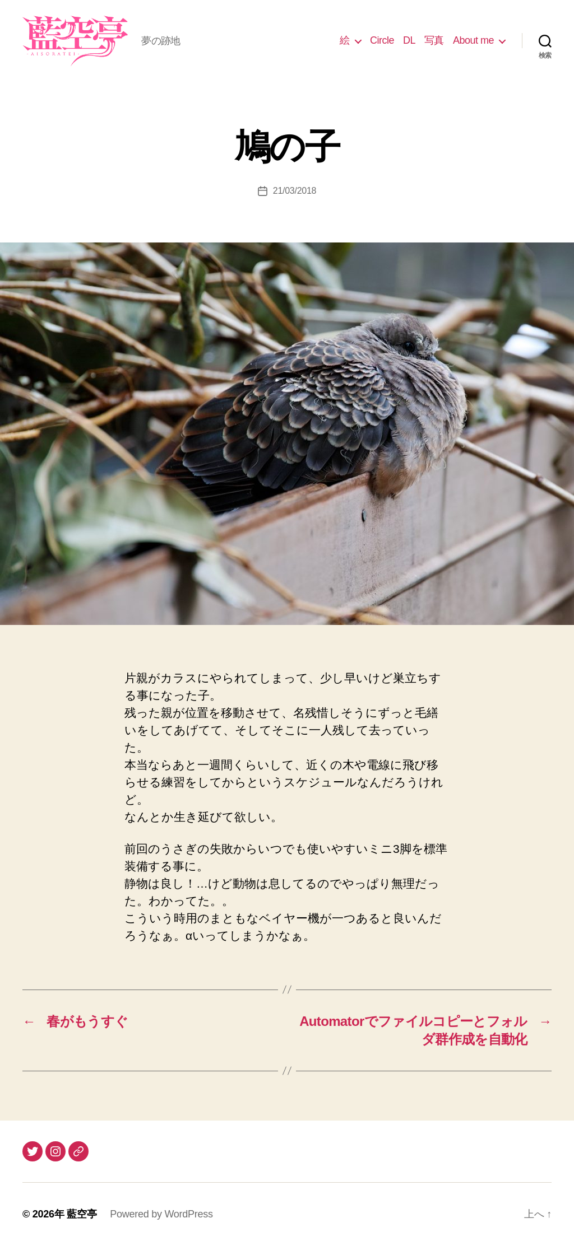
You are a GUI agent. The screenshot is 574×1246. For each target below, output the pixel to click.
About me (473, 40)
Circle (382, 40)
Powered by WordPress (161, 1214)
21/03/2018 (294, 190)
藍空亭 (81, 1214)
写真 (434, 40)
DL (409, 40)
